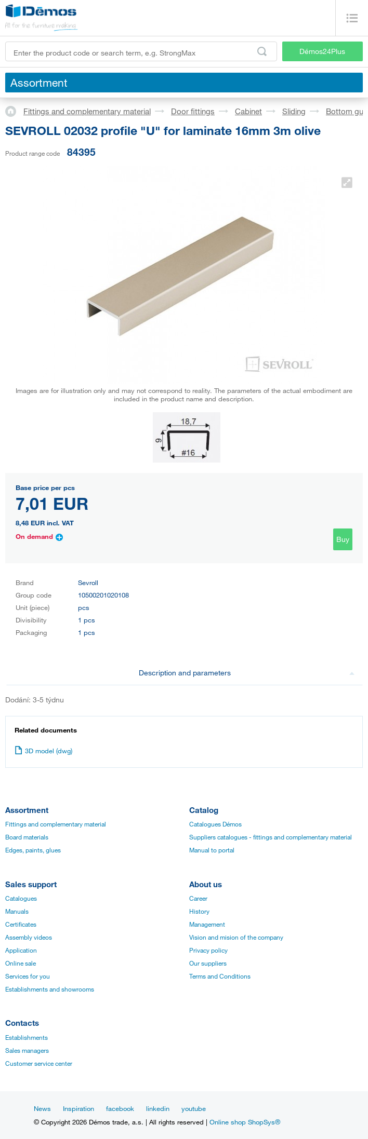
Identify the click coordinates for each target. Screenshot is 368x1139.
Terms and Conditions (220, 976)
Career (198, 898)
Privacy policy (208, 950)
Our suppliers (208, 963)
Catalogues (21, 898)
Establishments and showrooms (49, 989)
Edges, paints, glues (33, 850)
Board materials (26, 837)
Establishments (26, 1037)
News (42, 1108)
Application (21, 950)
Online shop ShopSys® (244, 1122)
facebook (120, 1108)
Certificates (20, 924)
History (199, 911)
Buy (342, 539)
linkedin (157, 1108)
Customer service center (38, 1063)
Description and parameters (247, 672)
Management (207, 924)
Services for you (27, 976)
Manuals (17, 911)
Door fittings (193, 111)
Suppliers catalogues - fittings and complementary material (270, 837)
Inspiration (78, 1108)
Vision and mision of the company (236, 937)
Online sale (20, 963)
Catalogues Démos (215, 824)
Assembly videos (28, 937)
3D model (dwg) (43, 751)
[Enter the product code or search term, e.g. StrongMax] (141, 51)
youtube (193, 1108)
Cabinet (248, 111)
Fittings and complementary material (87, 111)
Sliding (294, 111)
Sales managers (27, 1050)
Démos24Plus (322, 51)
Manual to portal (211, 850)
